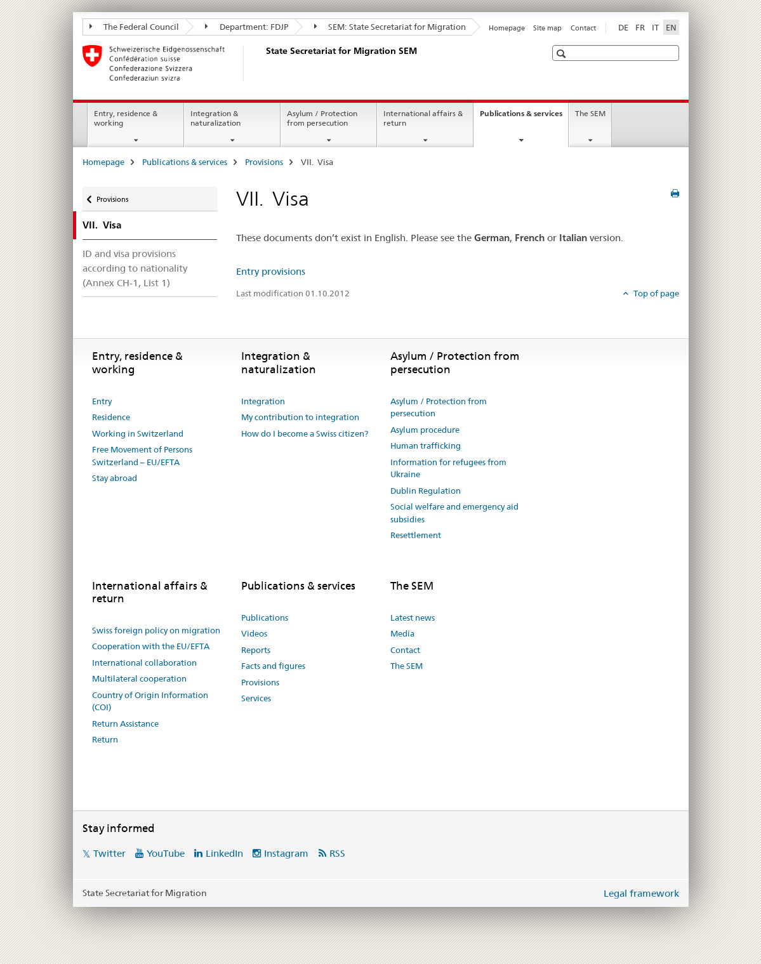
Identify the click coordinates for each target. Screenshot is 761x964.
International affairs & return (423, 118)
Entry (102, 401)
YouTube (166, 853)
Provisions (264, 162)
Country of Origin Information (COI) (150, 701)
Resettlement (415, 535)
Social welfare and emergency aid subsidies (454, 512)
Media (402, 633)
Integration (263, 401)
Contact (583, 27)
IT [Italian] (655, 27)
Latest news (412, 617)
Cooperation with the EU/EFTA (150, 646)
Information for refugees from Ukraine (448, 468)
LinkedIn (224, 853)
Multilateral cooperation (139, 678)
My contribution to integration (300, 417)
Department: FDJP (246, 26)
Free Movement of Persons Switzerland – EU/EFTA (142, 455)
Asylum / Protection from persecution (322, 118)
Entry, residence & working (125, 118)
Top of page (655, 293)
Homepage (507, 27)
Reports (255, 650)
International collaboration (144, 662)
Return (105, 739)
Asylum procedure (425, 430)
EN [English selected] (671, 27)
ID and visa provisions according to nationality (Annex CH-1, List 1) (135, 268)
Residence (111, 417)
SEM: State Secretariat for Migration (390, 26)
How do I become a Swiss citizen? (304, 433)
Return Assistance (125, 723)
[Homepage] (263, 63)
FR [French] (640, 27)
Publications (264, 617)
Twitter (109, 853)
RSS (337, 853)
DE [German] (623, 27)
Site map (547, 27)
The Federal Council (134, 26)
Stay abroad (114, 478)
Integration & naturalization (215, 118)
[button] (562, 54)
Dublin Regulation (425, 490)
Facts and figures (273, 666)
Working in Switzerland (137, 433)
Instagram (286, 853)
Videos (254, 633)
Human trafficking (425, 445)
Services (256, 698)
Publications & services (524, 117)
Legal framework (641, 893)
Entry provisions (270, 271)
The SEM (590, 113)
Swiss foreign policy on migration (156, 630)
